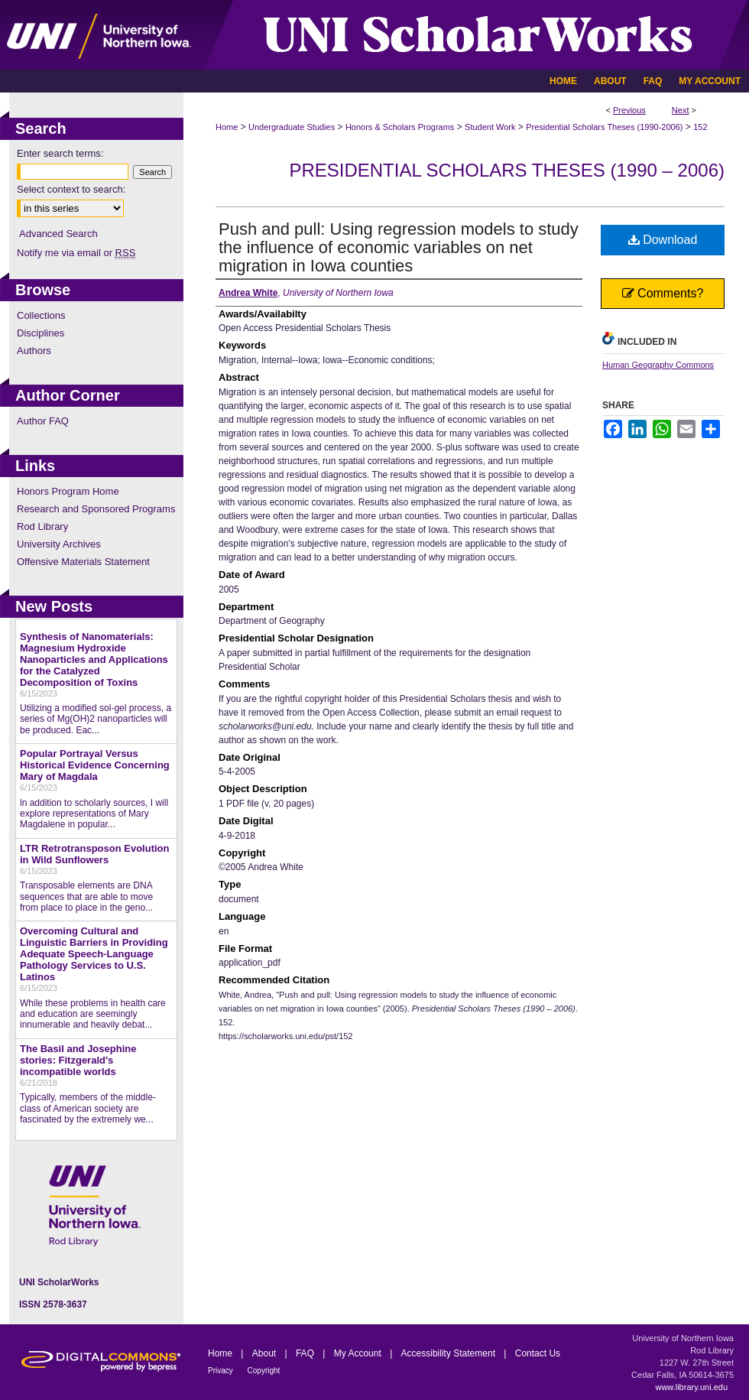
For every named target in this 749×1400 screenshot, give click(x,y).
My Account (359, 1353)
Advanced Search (58, 233)
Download (663, 239)
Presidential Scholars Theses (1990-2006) (604, 127)
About (265, 1353)
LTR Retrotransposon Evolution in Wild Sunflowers (94, 854)
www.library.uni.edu (691, 1387)
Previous (629, 110)
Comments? (663, 293)
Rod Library (42, 526)
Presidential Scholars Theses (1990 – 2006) (507, 170)
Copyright (264, 1370)
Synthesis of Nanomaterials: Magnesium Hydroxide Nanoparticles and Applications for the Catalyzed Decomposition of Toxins (94, 659)
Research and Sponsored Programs (96, 509)
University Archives (59, 544)
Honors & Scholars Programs (399, 127)
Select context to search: (71, 189)
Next (680, 110)
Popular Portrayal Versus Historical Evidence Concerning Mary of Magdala (95, 765)
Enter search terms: (60, 153)
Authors (34, 350)
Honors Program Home (68, 491)
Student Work (490, 127)
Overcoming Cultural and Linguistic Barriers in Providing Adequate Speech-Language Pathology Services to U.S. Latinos (94, 954)
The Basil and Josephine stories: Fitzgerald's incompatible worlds (78, 1060)
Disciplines (40, 333)
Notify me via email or (76, 252)
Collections (41, 315)
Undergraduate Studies (291, 127)
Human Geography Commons (658, 364)
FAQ (306, 1353)
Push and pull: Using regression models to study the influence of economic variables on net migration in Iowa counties (399, 247)
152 (700, 127)
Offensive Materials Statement (83, 561)
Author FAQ (43, 421)
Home (227, 127)
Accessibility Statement (449, 1353)
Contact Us (537, 1353)
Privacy (221, 1370)
